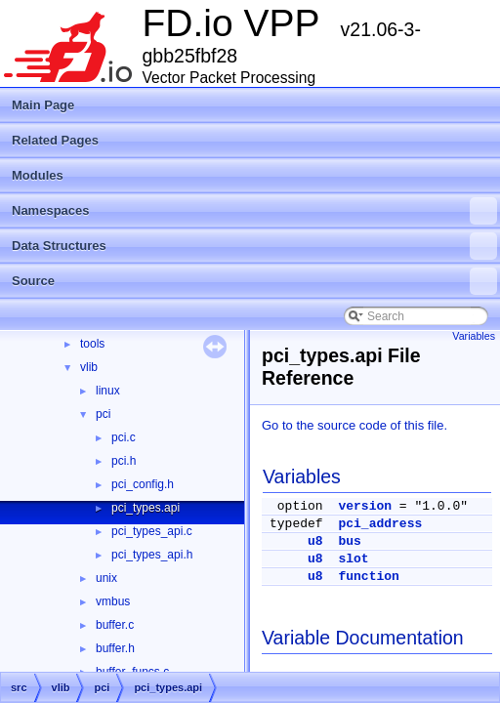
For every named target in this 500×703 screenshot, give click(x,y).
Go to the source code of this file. (354, 425)
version (365, 506)
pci (103, 414)
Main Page (43, 105)
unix (106, 578)
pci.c (123, 437)
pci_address (380, 524)
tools (92, 344)
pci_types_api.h (151, 554)
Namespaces (254, 211)
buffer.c (115, 625)
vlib (89, 367)
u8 (315, 541)
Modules (37, 175)
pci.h (123, 461)
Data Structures (254, 246)
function (368, 576)
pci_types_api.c (151, 531)
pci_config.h (142, 484)
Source (254, 281)
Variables (473, 336)
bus (349, 541)
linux (108, 390)
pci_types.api (145, 508)
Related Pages (55, 140)
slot (353, 559)
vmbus (113, 601)
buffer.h (115, 648)
